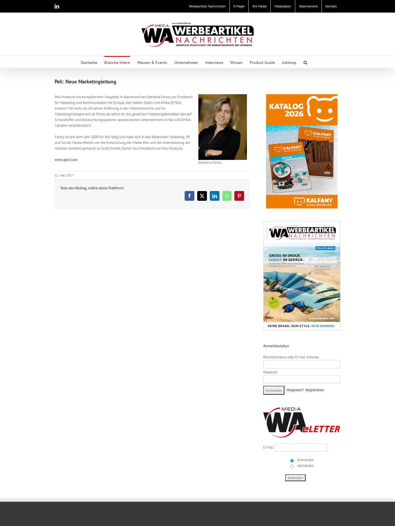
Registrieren (315, 390)
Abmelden (305, 465)
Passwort (270, 372)
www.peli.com (66, 159)
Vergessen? (295, 390)
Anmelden (305, 459)
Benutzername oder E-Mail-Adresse (291, 357)
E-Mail (268, 447)
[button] (305, 62)
